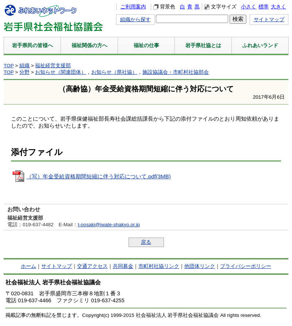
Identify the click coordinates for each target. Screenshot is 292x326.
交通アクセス (92, 266)
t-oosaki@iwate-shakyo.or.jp (109, 224)
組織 (24, 65)
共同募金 (123, 266)
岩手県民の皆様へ (32, 45)
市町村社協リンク (158, 266)
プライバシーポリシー (245, 266)
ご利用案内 (133, 7)
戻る (146, 242)
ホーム (28, 266)
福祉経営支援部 (53, 65)
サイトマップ (269, 19)
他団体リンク (199, 266)
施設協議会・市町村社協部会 (175, 72)
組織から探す (135, 19)
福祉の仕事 (146, 45)
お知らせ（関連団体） (60, 72)
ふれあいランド (260, 45)
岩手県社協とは (203, 45)
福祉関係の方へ (89, 45)
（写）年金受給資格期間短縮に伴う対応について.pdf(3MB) (98, 176)
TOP (9, 65)
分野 (24, 72)
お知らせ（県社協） (114, 72)
